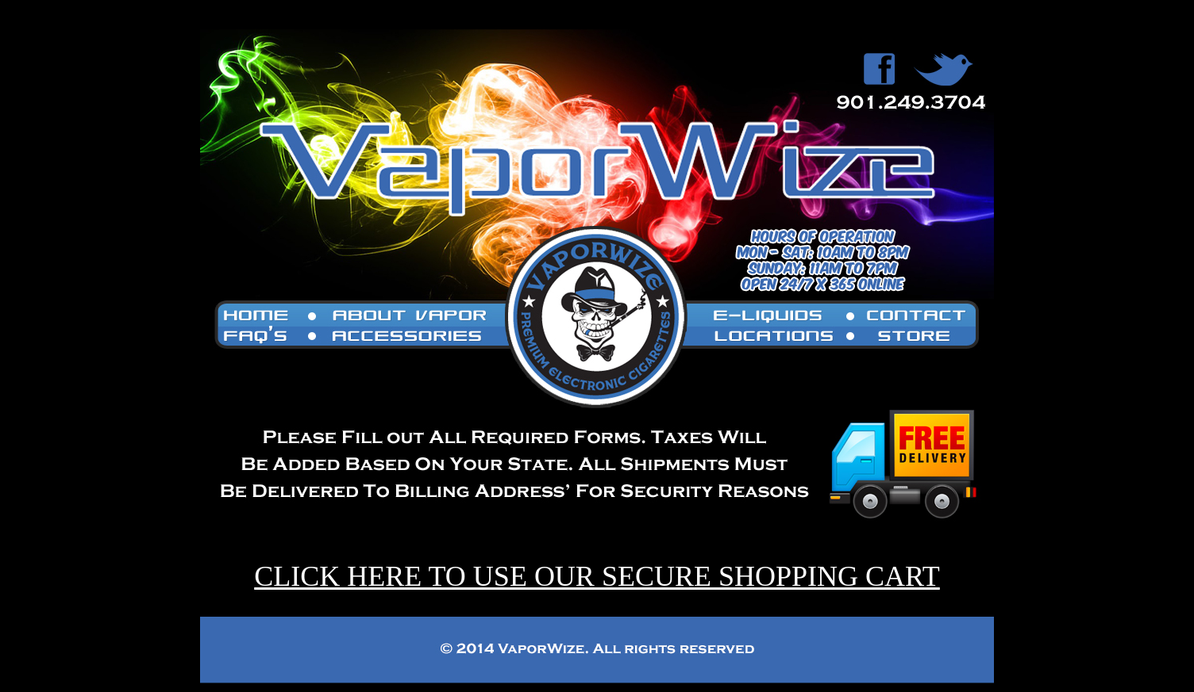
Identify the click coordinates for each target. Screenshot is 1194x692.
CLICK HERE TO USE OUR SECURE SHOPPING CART (597, 576)
